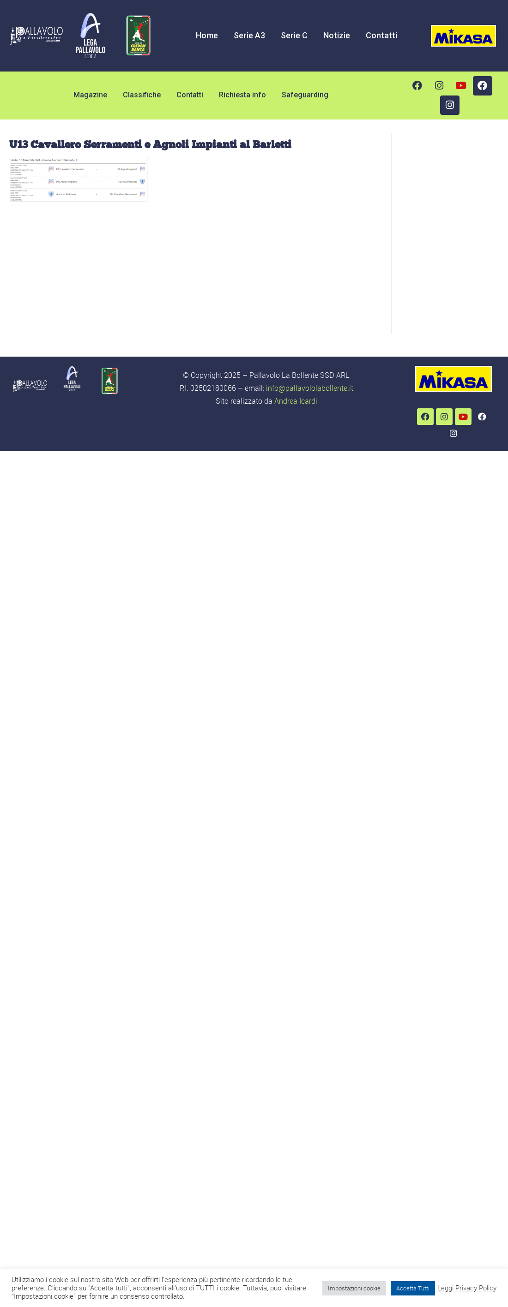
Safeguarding (305, 94)
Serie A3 (249, 35)
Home (207, 35)
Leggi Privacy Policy (466, 1288)
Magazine (90, 94)
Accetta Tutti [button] (412, 1288)
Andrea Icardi (295, 401)
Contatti (381, 35)
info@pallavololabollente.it (309, 388)
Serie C (294, 35)
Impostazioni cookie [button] (354, 1288)
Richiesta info (242, 94)
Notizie (336, 35)
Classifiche (142, 94)
